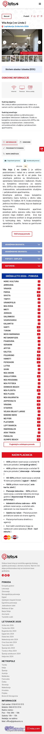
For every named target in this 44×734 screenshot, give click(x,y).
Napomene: (10, 266)
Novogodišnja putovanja (11, 594)
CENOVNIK (25, 142)
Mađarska (5, 676)
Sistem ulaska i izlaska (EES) (20, 69)
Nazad (6, 16)
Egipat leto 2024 (8, 634)
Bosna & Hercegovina (10, 696)
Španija (4, 671)
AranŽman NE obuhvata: (16, 252)
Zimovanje (6, 592)
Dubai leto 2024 (7, 637)
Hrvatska (5, 690)
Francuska (6, 679)
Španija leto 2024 (8, 648)
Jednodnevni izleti (8, 606)
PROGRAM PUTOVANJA (13, 148)
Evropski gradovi (8, 586)
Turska (4, 665)
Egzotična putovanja (9, 603)
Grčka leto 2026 (22, 26)
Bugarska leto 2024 (9, 631)
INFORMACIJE (9, 142)
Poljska (4, 693)
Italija (4, 668)
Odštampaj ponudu (22, 234)
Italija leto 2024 (7, 657)
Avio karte (5, 614)
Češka (4, 682)
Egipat (4, 597)
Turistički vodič (7, 617)
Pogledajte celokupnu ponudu (22, 444)
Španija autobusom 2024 (11, 654)
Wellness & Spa (7, 609)
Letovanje (5, 589)
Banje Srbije (6, 611)
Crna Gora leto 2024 (9, 642)
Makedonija (6, 688)
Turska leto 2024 (8, 628)
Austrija (5, 673)
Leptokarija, (9, 26)
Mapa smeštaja (11, 154)
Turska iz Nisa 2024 (9, 651)
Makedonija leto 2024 (10, 640)
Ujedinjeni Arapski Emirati (11, 600)
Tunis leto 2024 (7, 645)
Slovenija (5, 685)
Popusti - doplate (13, 259)
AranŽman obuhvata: (15, 245)
